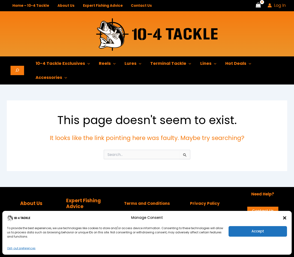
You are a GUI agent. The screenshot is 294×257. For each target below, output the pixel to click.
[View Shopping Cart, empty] (258, 5)
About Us (63, 5)
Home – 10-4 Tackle (30, 5)
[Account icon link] (277, 5)
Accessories (51, 77)
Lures (131, 63)
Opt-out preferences (21, 248)
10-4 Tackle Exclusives (62, 63)
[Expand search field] (17, 70)
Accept (257, 231)
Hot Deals (235, 63)
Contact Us (136, 5)
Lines (206, 63)
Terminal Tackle (168, 63)
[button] (284, 218)
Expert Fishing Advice (99, 5)
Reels (106, 63)
